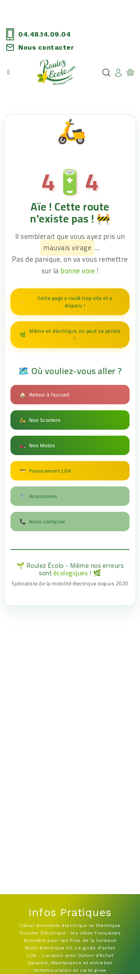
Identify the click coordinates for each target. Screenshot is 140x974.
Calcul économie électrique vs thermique (70, 925)
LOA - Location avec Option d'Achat (70, 955)
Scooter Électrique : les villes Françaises (70, 933)
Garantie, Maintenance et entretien (70, 962)
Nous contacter (46, 47)
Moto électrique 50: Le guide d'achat (70, 947)
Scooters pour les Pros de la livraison (70, 940)
